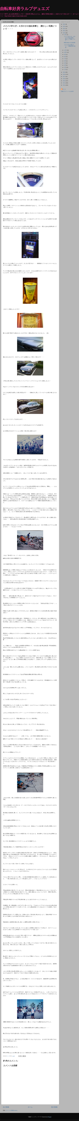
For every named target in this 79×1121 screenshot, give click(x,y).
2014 (64, 83)
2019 (64, 72)
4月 (65, 63)
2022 (64, 28)
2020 (64, 32)
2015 (64, 80)
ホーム (30, 1107)
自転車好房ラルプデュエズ (24, 9)
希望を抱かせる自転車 (69, 42)
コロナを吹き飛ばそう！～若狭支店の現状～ (69, 46)
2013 (64, 85)
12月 (65, 34)
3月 (65, 65)
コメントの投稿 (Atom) (11, 1110)
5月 (65, 61)
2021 (64, 30)
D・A (64, 89)
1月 (65, 69)
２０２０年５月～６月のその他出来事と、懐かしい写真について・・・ (69, 38)
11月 (65, 50)
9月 (65, 54)
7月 (65, 58)
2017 (64, 76)
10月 (65, 52)
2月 (65, 67)
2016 (64, 78)
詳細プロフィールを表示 (67, 91)
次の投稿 (6, 1107)
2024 (64, 24)
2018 (64, 74)
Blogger (49, 1116)
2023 (64, 26)
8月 (65, 56)
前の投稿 (54, 1107)
